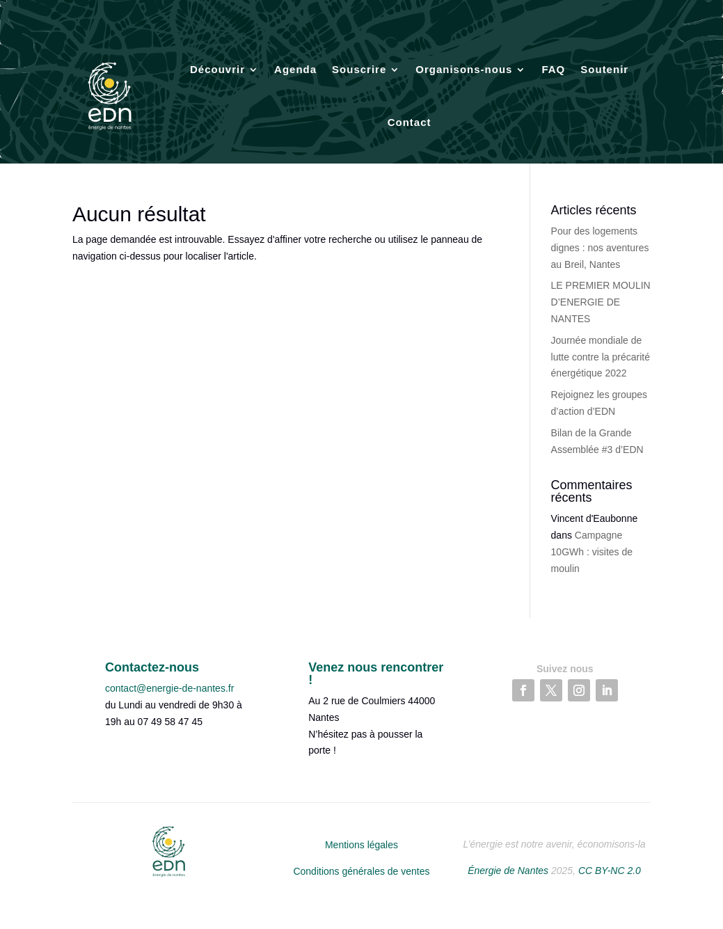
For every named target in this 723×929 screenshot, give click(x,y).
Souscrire (359, 69)
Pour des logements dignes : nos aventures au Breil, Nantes (600, 247)
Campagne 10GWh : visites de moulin (592, 552)
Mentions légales (361, 844)
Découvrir (217, 69)
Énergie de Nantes (508, 870)
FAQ (553, 69)
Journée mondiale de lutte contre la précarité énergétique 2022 (600, 357)
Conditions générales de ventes (361, 871)
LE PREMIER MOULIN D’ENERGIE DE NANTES (601, 302)
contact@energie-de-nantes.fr (169, 688)
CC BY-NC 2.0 (609, 870)
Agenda (295, 69)
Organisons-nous (463, 69)
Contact (409, 122)
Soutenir (604, 69)
